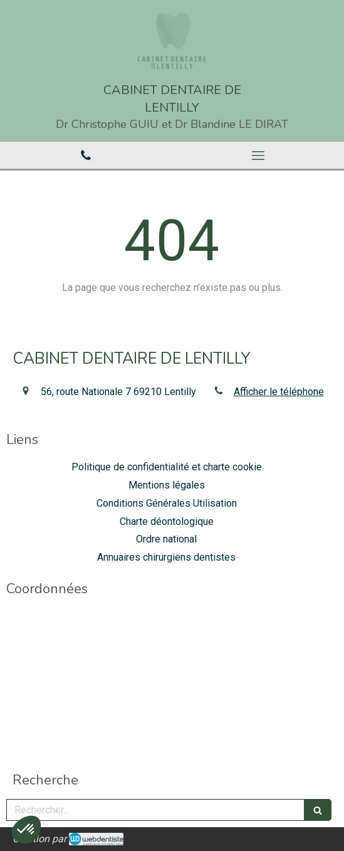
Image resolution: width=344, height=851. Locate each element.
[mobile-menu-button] (258, 155)
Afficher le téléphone (279, 392)
